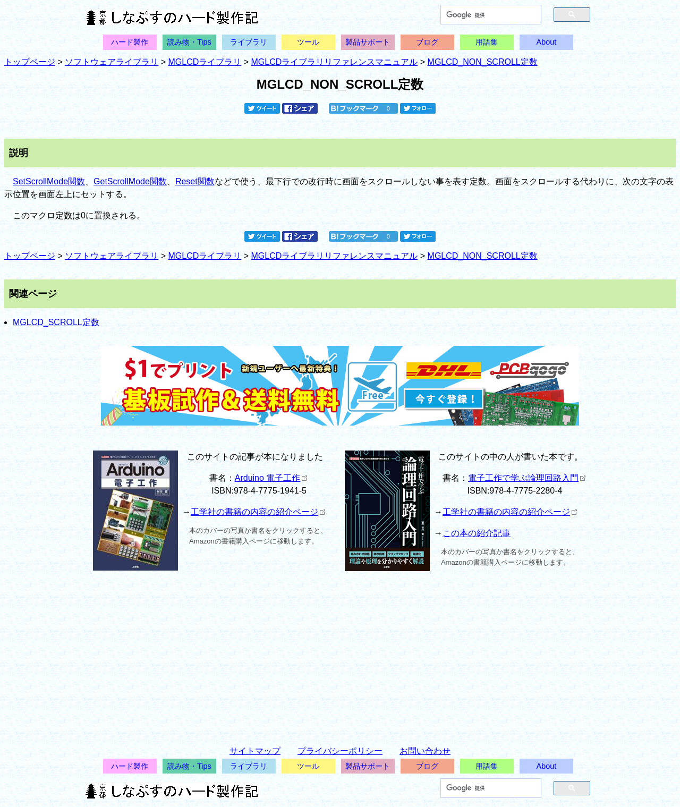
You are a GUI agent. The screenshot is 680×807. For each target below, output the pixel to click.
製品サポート (367, 42)
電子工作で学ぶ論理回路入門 (526, 477)
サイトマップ (255, 750)
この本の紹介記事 (477, 533)
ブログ (427, 42)
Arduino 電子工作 (271, 477)
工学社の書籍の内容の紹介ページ (258, 511)
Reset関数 (195, 181)
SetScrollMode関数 (49, 181)
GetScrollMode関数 (130, 181)
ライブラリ (248, 42)
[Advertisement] (340, 653)
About (547, 42)
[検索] (485, 15)
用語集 (486, 42)
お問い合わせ (425, 750)
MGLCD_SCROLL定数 (56, 322)
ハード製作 (129, 42)
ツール (308, 42)
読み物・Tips (189, 42)
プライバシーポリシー (340, 750)
